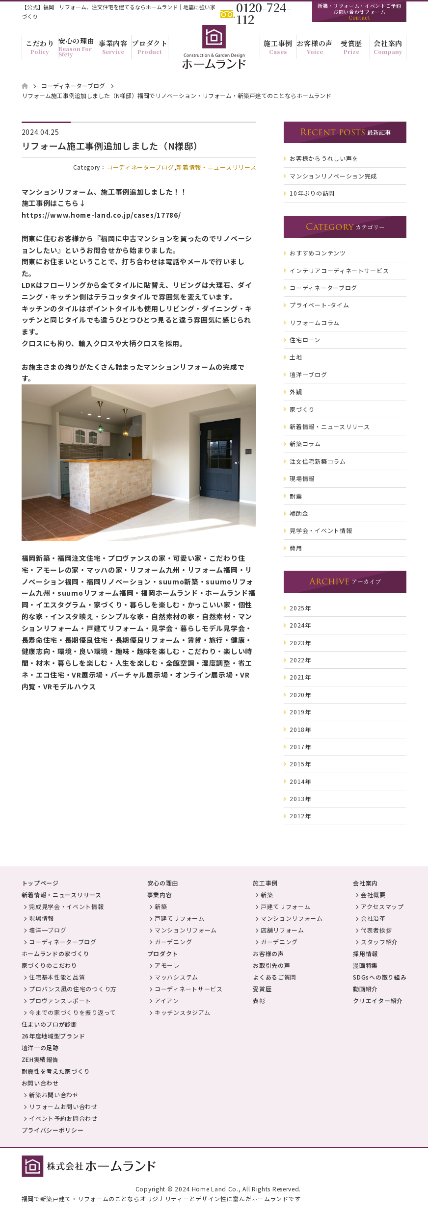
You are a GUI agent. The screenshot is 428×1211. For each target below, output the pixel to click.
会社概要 (373, 894)
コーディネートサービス (189, 988)
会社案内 (365, 883)
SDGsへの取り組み (379, 977)
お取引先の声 (271, 965)
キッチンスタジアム (182, 1012)
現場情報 (41, 918)
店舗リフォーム (282, 930)
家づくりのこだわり (50, 965)
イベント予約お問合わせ (63, 1118)
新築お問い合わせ (54, 1094)
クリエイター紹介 (378, 1000)
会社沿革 (373, 918)
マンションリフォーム (186, 930)
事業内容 (159, 894)
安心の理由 (163, 883)
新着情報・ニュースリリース (216, 167)
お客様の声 (268, 953)
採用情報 (365, 953)
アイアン (167, 1000)
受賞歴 (262, 988)
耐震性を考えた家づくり (56, 1071)
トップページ (40, 883)
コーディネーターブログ (140, 167)
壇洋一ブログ (47, 930)
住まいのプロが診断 (50, 1024)
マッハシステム (176, 977)
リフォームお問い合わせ (63, 1106)
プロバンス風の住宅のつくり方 (73, 988)
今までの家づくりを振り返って (72, 1012)
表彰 (259, 1000)
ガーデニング (173, 941)
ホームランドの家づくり (56, 953)
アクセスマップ (382, 906)
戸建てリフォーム (180, 918)
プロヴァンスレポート (60, 1000)
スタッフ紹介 (379, 941)
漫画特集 (365, 965)
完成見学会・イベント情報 (66, 906)
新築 (161, 906)
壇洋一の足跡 (40, 1047)
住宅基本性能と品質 (57, 977)
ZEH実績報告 (40, 1059)
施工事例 (265, 883)
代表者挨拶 (376, 930)
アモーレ (167, 965)
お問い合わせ (40, 1083)
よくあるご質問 (274, 977)
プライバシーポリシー (53, 1130)
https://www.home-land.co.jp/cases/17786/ (101, 215)
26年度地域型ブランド (53, 1036)
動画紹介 (365, 988)
